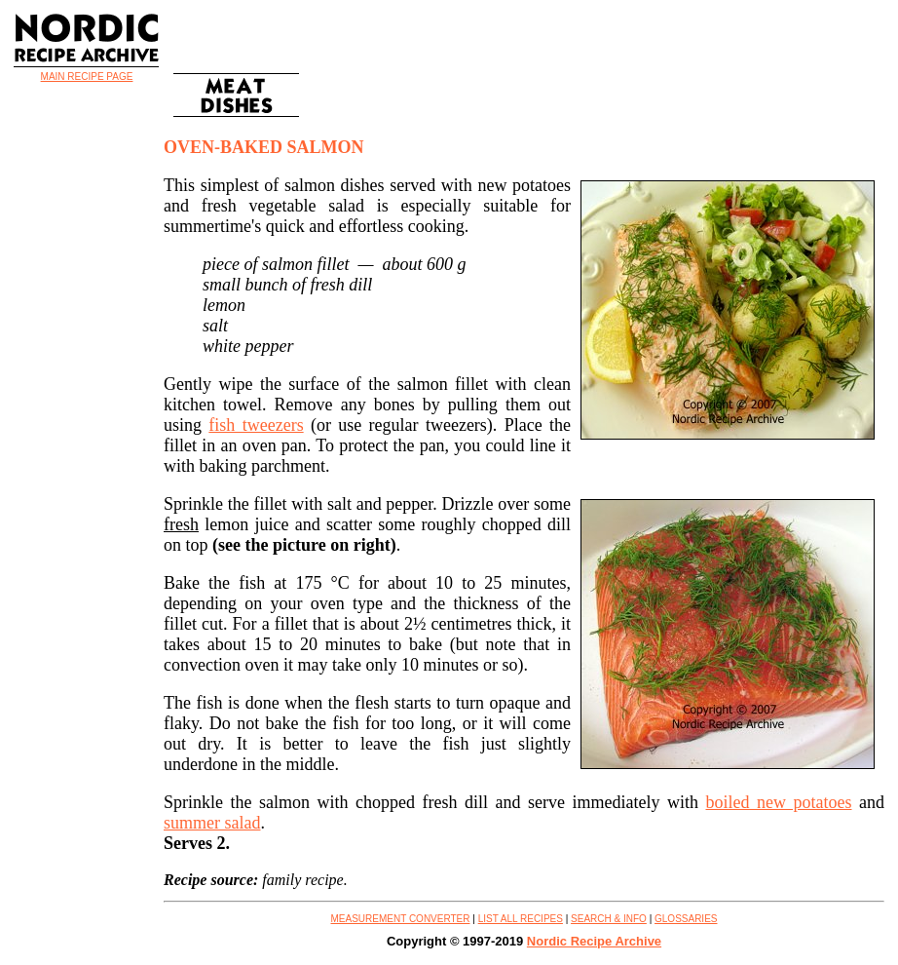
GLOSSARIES (686, 918)
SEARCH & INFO (609, 918)
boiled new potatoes (779, 802)
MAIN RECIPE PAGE (87, 76)
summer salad (212, 822)
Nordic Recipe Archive (594, 941)
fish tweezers (255, 425)
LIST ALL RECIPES (520, 918)
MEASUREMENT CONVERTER (400, 918)
